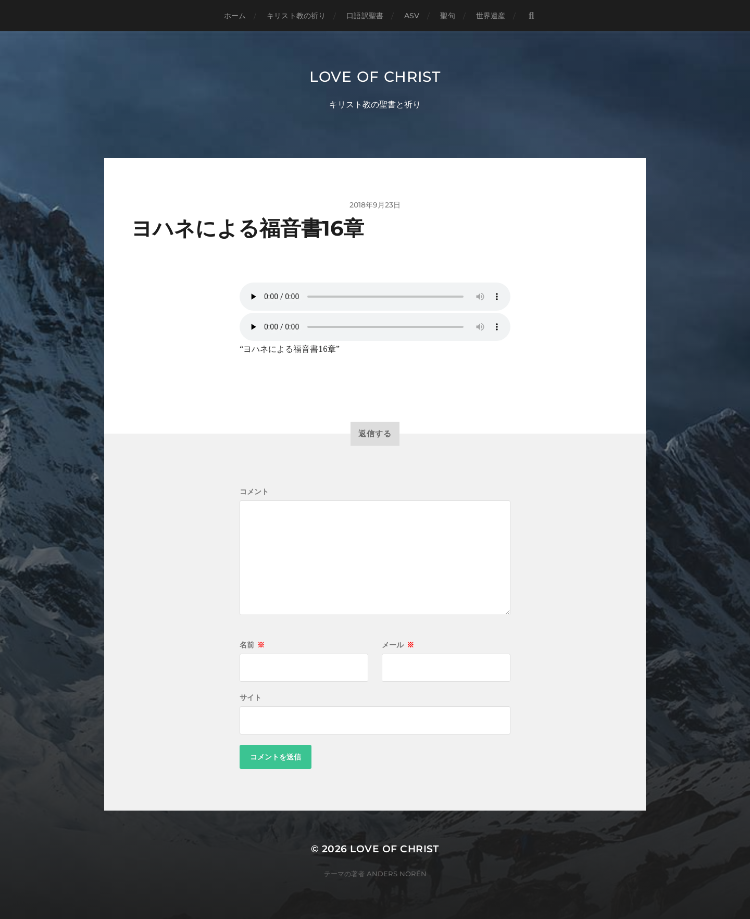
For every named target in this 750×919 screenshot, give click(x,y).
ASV (411, 15)
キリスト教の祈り (296, 15)
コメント (254, 491)
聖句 (447, 15)
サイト (250, 697)
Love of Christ (375, 76)
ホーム (235, 15)
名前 (252, 645)
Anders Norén (397, 873)
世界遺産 (491, 15)
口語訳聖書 (364, 15)
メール (398, 645)
